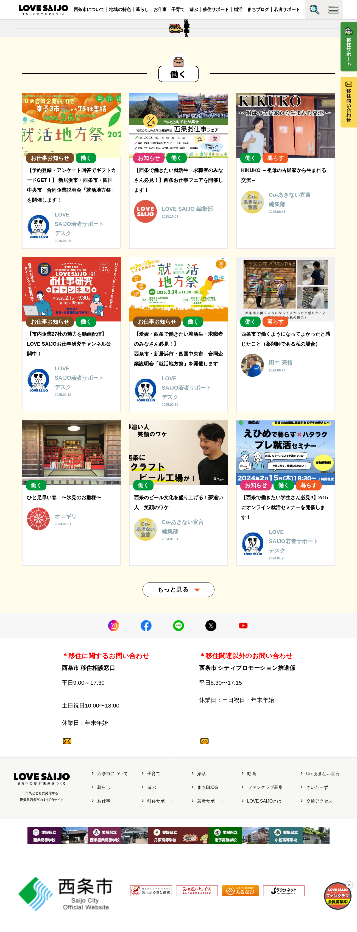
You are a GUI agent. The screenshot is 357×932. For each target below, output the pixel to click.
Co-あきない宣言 (320, 817)
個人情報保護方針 (109, 903)
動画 (249, 817)
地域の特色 (120, 9)
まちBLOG (205, 830)
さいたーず (314, 830)
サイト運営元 (78, 903)
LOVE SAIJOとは (261, 844)
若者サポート (287, 9)
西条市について (89, 9)
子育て (178, 9)
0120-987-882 (105, 752)
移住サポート (216, 9)
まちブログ (258, 9)
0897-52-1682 (242, 718)
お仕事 (160, 9)
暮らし (142, 9)
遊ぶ (193, 9)
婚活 (238, 9)
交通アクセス (317, 844)
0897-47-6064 (105, 718)
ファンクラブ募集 (262, 830)
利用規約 (136, 903)
